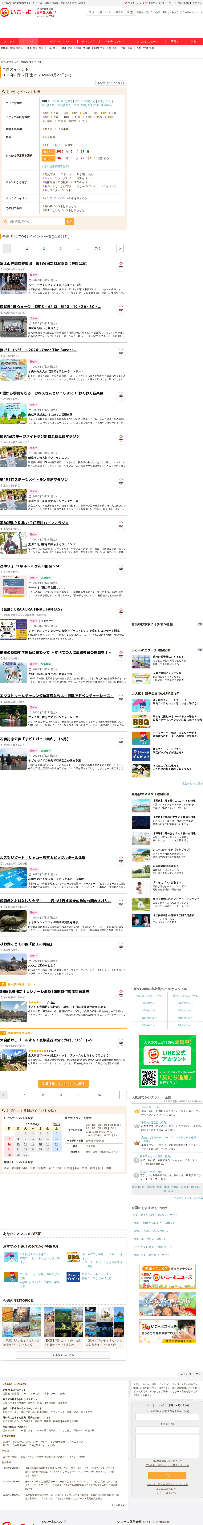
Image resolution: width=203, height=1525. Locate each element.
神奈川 (42, 48)
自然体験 (49, 174)
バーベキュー (28, 1393)
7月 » (56, 1124)
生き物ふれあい (86, 174)
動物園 (15, 1393)
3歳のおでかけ (185, 1003)
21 (9, 1149)
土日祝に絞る (101, 158)
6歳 (104, 113)
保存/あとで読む (155, 3)
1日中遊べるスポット (192, 12)
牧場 (46, 1393)
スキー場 (21, 1430)
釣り (39, 1393)
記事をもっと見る (63, 1354)
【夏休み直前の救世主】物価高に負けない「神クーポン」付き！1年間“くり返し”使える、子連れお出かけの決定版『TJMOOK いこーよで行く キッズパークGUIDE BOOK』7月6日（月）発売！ (72, 1472)
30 (25, 1154)
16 (25, 1144)
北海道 (19, 48)
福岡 (151, 48)
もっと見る (117, 1504)
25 (40, 1149)
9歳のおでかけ (185, 1025)
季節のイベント (83, 182)
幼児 (110, 117)
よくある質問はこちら (167, 1488)
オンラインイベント (58, 41)
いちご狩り (65, 1430)
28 (9, 1154)
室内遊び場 (27, 1421)
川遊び (88, 1412)
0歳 (46, 113)
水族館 (74, 1421)
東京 (35, 48)
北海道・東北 (8, 48)
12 (47, 1138)
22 (18, 1149)
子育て (175, 41)
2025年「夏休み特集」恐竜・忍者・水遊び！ (26, 1441)
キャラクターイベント (57, 190)
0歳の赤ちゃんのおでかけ (149, 995)
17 (33, 1144)
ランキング (88, 41)
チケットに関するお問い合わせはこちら (167, 1484)
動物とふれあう (171, 12)
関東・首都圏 (12, 1168)
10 (33, 1138)
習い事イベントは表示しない (61, 206)
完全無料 (49, 137)
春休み (140, 12)
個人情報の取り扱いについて (167, 1461)
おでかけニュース (147, 41)
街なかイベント (86, 186)
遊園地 (6, 1393)
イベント (28, 41)
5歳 (95, 113)
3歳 (75, 113)
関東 (29, 48)
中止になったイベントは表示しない (65, 210)
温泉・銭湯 (8, 1430)
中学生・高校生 (67, 121)
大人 (84, 121)
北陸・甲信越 (83, 48)
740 (98, 248)
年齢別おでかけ (114, 41)
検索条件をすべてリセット (111, 82)
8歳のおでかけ (149, 1025)
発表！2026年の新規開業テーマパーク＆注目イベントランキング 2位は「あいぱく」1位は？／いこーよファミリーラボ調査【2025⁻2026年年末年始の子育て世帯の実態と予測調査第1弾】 (71, 1485)
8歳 (46, 117)
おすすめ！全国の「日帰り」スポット (155, 1214)
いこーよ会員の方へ (167, 1493)
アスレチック (58, 1412)
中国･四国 (83, 105)
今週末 (69, 145)
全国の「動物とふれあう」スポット (153, 1222)
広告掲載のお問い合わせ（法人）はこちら (167, 1465)
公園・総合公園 (75, 1412)
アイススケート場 (37, 1430)
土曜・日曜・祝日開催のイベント (103, 1151)
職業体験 (62, 1403)
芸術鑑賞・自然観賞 (56, 182)
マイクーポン (133, 3)
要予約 (48, 129)
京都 (108, 48)
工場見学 (7, 1403)
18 (40, 1144)
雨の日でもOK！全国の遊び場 (150, 1230)
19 (47, 1144)
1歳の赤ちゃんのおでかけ (185, 995)
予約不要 (63, 129)
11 (40, 1138)
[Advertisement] (35, 812)
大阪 (102, 48)
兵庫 (114, 48)
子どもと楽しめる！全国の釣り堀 (152, 1246)
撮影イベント (85, 178)
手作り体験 (20, 1403)
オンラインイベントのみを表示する (65, 198)
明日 (57, 145)
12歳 (89, 117)
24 (33, 1149)
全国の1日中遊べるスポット (149, 1238)
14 (9, 1144)
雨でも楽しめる (11, 1421)
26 (47, 1149)
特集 (193, 41)
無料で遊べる (28, 1412)
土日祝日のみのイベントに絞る (63, 1083)
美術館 (65, 1421)
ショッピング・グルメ (57, 178)
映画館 (38, 1421)
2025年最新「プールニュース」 (69, 1441)
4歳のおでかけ (149, 1010)
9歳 (56, 117)
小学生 (48, 121)
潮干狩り (53, 1430)
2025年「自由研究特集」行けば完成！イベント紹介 (29, 1445)
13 (56, 1138)
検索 (69, 221)
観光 (62, 1393)
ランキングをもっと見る (188, 1197)
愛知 (70, 48)
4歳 (85, 113)
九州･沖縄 (103, 105)
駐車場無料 (43, 1412)
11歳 (78, 117)
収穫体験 (50, 1403)
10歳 (66, 117)
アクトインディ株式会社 (156, 1522)
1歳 (56, 113)
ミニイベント (109, 186)
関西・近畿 (28, 1168)
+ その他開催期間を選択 (56, 166)
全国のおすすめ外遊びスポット (151, 1254)
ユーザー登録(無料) (179, 3)
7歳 (114, 113)
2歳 (66, 113)
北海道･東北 (61, 101)
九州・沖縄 (142, 48)
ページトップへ (190, 1374)
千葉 (49, 48)
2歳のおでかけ (149, 1003)
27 (56, 1149)
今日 (47, 145)
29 (18, 1154)
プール (54, 1393)
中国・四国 (126, 48)
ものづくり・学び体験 (57, 186)
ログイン (196, 3)
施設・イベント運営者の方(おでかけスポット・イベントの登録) (53, 1456)
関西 (96, 48)
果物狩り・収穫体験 (84, 1430)
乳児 (100, 117)
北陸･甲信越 (84, 101)
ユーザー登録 (10, 1456)
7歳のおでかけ (185, 1018)
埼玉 (55, 48)
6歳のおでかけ (149, 1018)
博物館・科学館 (52, 1421)
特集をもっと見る (192, 783)
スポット (9, 41)
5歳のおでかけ (185, 1010)
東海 (64, 48)
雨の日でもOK (153, 12)
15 (18, 1144)
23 (25, 1149)
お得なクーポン (11, 1412)
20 (56, 1144)
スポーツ (66, 174)
